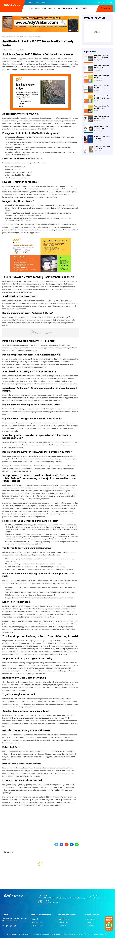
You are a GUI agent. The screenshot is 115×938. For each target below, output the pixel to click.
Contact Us (44, 2)
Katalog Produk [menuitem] (80, 8)
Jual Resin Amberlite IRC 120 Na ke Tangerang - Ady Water (101, 67)
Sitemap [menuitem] (51, 8)
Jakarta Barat (63, 922)
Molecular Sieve (36, 922)
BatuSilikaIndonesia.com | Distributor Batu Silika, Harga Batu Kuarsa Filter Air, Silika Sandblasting (57, 934)
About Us (36, 2)
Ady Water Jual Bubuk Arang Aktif (102, 147)
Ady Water (90, 919)
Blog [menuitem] (44, 8)
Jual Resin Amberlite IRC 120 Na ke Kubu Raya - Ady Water (101, 57)
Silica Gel (34, 919)
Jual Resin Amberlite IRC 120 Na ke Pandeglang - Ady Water (101, 77)
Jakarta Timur (64, 919)
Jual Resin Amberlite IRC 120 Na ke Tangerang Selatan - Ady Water (101, 107)
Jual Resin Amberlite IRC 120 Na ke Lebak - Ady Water (101, 117)
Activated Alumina (37, 926)
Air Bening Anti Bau (8, 50)
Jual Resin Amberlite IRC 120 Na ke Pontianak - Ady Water (102, 87)
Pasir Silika (90, 926)
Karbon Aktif (91, 922)
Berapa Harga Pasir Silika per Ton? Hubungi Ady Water (101, 127)
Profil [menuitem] (37, 8)
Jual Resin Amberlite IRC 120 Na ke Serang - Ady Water (102, 97)
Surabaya (62, 926)
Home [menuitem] (30, 8)
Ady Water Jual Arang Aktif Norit (102, 137)
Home (29, 2)
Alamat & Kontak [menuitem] (65, 8)
